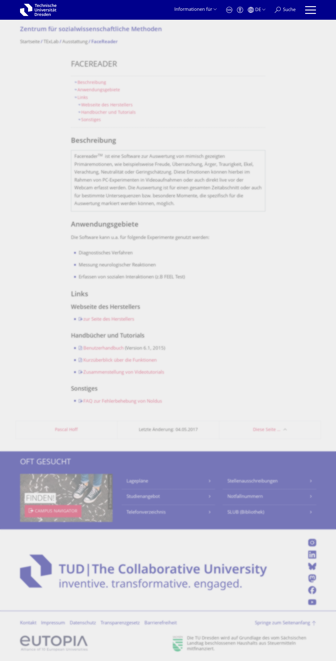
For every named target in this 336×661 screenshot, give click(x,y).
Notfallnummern (245, 497)
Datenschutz (83, 623)
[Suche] (285, 10)
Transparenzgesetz (120, 623)
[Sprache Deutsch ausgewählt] (256, 10)
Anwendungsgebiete (98, 90)
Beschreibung (91, 83)
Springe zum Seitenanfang (282, 623)
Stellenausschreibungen (252, 481)
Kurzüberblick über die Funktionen (120, 360)
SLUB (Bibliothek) (245, 512)
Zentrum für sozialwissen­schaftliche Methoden (91, 30)
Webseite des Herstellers (107, 105)
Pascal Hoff (66, 430)
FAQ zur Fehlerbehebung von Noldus (122, 401)
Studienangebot (143, 497)
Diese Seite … (266, 430)
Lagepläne (137, 481)
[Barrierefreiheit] (240, 10)
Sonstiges (91, 120)
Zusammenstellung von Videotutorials (123, 372)
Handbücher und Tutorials (108, 113)
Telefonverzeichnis (146, 512)
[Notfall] (229, 10)
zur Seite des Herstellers (108, 319)
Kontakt (28, 623)
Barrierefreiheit (160, 623)
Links (82, 98)
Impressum (53, 623)
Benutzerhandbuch (103, 348)
